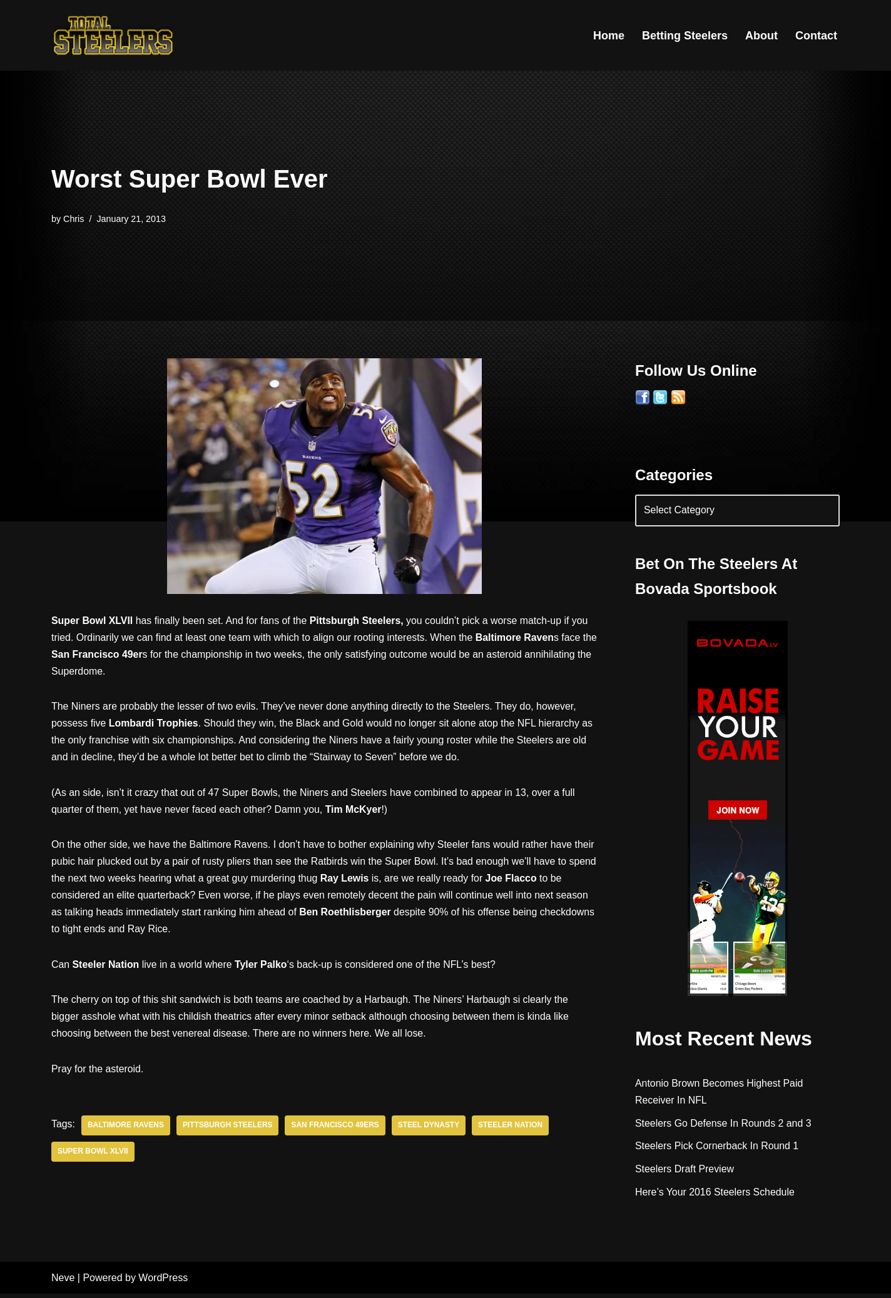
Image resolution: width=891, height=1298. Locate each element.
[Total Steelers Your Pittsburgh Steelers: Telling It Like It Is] (113, 35)
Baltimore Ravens (126, 1129)
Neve (62, 1282)
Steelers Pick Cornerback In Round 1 (717, 1147)
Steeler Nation (513, 1129)
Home (608, 35)
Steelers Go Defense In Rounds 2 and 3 (724, 1124)
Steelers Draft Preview (685, 1170)
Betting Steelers (685, 35)
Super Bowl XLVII (93, 1156)
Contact (816, 35)
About (761, 35)
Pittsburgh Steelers (228, 1129)
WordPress (163, 1282)
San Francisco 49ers (337, 1129)
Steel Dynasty (431, 1129)
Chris (73, 219)
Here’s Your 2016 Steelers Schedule (715, 1193)
